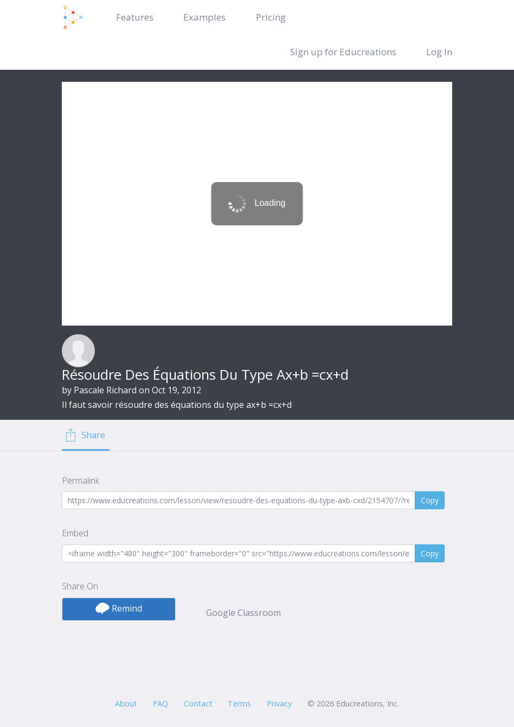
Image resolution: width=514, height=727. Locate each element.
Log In (439, 52)
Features (134, 17)
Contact (198, 703)
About (126, 703)
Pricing (271, 17)
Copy (430, 500)
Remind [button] (118, 608)
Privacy (279, 703)
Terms (239, 703)
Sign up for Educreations (343, 52)
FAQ (160, 703)
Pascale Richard (105, 390)
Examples (204, 17)
